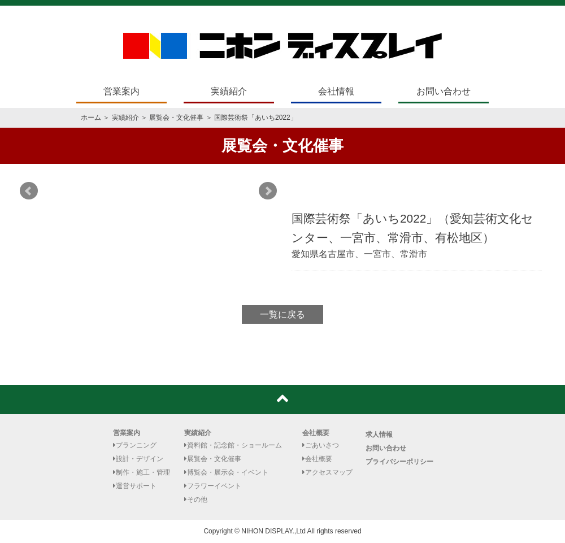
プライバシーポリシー (399, 462)
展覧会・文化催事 (176, 117)
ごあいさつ (320, 445)
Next (268, 191)
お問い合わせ (443, 91)
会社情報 (336, 91)
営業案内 (121, 91)
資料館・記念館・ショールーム (233, 445)
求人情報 (379, 434)
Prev (29, 191)
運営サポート (135, 486)
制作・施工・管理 (141, 472)
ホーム (91, 117)
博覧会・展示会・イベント (226, 472)
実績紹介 (229, 91)
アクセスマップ (327, 472)
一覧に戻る (282, 314)
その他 (195, 499)
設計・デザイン (138, 459)
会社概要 (315, 433)
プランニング (135, 445)
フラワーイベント (212, 486)
